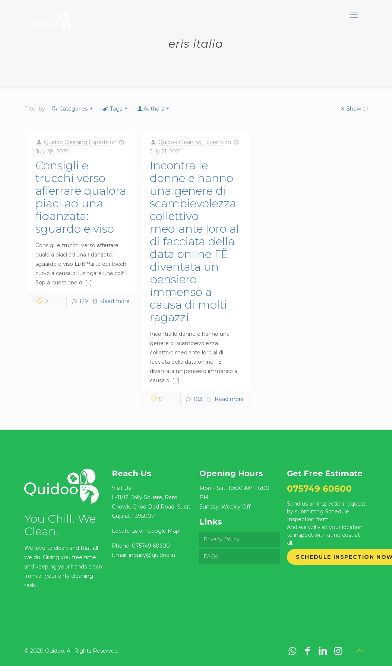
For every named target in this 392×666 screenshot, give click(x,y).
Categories (73, 108)
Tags (116, 108)
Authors (153, 108)
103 (197, 399)
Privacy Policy (221, 539)
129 (83, 301)
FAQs (210, 556)
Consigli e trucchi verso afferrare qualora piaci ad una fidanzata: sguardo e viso (80, 197)
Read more (115, 301)
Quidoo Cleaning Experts (76, 142)
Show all (353, 108)
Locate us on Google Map (145, 531)
